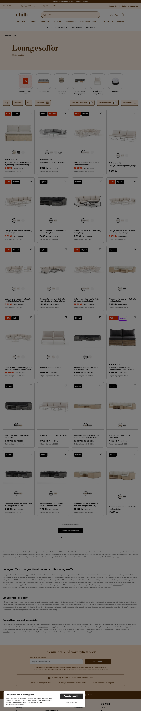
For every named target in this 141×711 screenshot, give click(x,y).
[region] (44, 699)
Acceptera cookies (72, 696)
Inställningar (71, 702)
